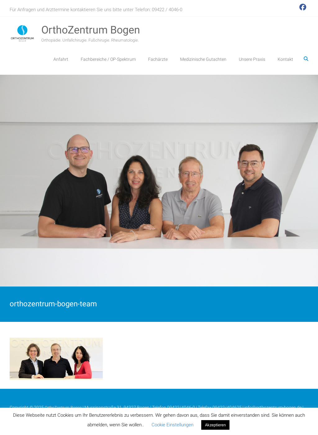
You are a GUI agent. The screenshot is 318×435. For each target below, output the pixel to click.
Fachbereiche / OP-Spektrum (108, 59)
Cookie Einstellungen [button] (172, 425)
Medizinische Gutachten (203, 59)
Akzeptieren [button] (215, 425)
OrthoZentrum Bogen (90, 30)
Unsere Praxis (252, 59)
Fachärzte (158, 59)
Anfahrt (60, 59)
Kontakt (285, 59)
